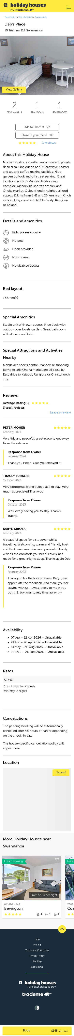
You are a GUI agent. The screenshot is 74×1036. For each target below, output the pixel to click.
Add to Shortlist (37, 127)
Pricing (37, 944)
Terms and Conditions (37, 950)
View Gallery (14, 89)
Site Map (37, 961)
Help (37, 939)
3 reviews (49, 143)
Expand (61, 772)
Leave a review (60, 412)
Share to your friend (37, 135)
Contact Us (37, 966)
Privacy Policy (37, 955)
